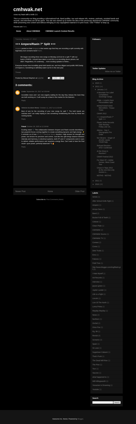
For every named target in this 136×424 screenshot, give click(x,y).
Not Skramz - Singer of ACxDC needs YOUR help (106, 140)
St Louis (95, 348)
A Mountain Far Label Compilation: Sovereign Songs (105, 95)
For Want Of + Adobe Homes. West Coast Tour (105, 162)
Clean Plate (96, 226)
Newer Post (20, 191)
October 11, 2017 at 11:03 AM (51, 108)
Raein (40, 51)
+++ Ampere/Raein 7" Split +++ (105, 118)
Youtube (95, 389)
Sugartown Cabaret (100, 352)
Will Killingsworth (99, 381)
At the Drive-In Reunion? (102, 152)
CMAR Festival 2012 (105, 157)
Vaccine (95, 373)
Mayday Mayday (98, 311)
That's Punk (97, 356)
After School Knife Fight (101, 201)
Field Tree (96, 263)
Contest (95, 242)
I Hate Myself (97, 273)
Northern (95, 319)
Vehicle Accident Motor (30, 108)
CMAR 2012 (101, 114)
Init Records (97, 278)
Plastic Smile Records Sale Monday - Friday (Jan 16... (105, 124)
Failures (95, 259)
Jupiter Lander (98, 290)
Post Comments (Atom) (54, 199)
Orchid (95, 323)
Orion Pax (96, 327)
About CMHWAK (33, 31)
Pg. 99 (94, 331)
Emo (94, 255)
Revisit (95, 336)
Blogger (80, 419)
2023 (97, 83)
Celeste (95, 222)
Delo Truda (96, 251)
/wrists (94, 197)
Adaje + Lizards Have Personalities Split (105, 101)
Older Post (79, 191)
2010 (97, 184)
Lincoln (95, 298)
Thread (18, 72)
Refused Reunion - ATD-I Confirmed (104, 147)
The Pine (95, 365)
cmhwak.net (27, 9)
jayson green (97, 286)
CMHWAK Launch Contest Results (60, 31)
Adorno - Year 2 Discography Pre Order (104, 132)
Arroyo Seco (97, 209)
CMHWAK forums (99, 234)
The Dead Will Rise (100, 360)
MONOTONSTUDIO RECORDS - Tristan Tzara (105, 108)
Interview (95, 282)
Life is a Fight (97, 294)
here (25, 27)
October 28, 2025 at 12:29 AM (37, 126)
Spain (94, 344)
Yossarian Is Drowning (101, 385)
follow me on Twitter (113, 71)
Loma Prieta (97, 307)
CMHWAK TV (97, 238)
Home (18, 31)
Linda (23, 91)
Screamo (95, 340)
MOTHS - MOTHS (104, 175)
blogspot (36, 48)
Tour (94, 369)
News (94, 315)
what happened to (99, 377)
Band (94, 213)
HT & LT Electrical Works (46, 134)
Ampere (18, 48)
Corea (94, 246)
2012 (97, 86)
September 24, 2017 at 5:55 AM (38, 91)
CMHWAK (96, 230)
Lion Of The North (99, 303)
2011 (97, 181)
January (100, 90)
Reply (23, 100)
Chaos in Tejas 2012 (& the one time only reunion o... (105, 170)
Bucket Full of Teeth (100, 218)
